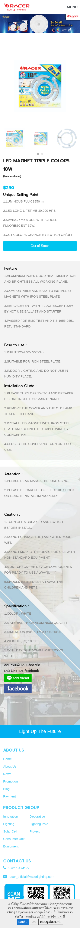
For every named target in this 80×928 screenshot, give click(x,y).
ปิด (33, 922)
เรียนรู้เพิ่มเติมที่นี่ (50, 922)
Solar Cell (10, 831)
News (7, 774)
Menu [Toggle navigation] (71, 7)
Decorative (37, 816)
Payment (9, 796)
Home (7, 759)
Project (35, 831)
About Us (9, 766)
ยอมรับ (22, 922)
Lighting (9, 824)
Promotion (10, 781)
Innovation (10, 816)
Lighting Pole (39, 824)
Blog (6, 789)
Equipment (11, 846)
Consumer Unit (14, 839)
